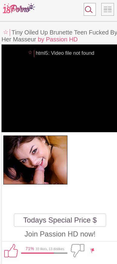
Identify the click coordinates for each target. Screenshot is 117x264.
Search (87, 10)
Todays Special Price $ (60, 220)
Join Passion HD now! (60, 234)
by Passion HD (58, 39)
